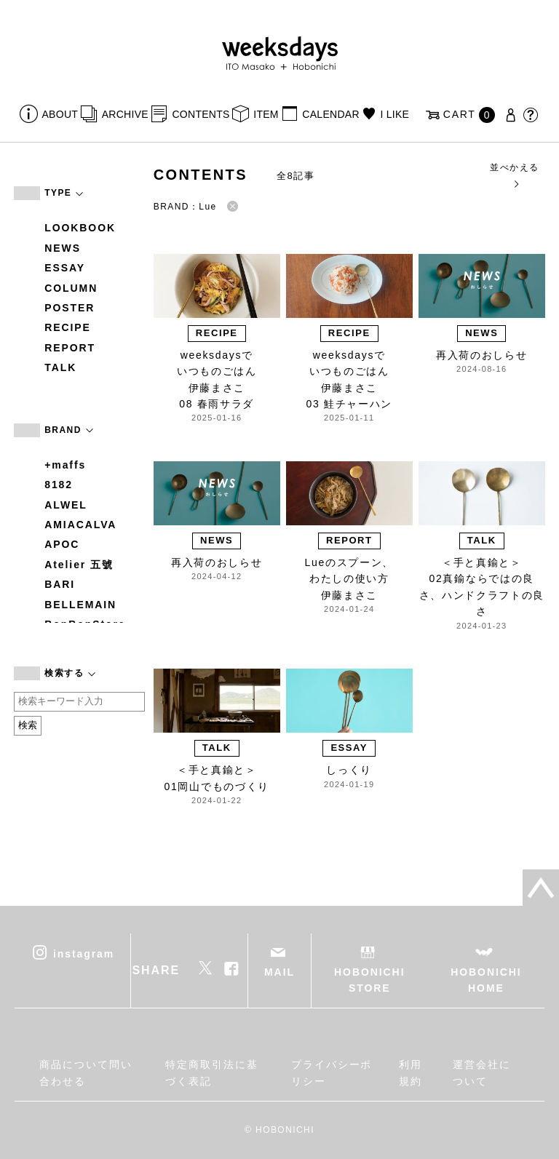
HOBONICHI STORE (369, 980)
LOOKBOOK (80, 228)
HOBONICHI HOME (486, 980)
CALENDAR (330, 114)
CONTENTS (200, 114)
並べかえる (514, 175)
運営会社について (482, 1072)
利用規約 (410, 1072)
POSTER (69, 308)
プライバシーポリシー (331, 1072)
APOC (61, 544)
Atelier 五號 (79, 564)
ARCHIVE (125, 114)
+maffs (65, 465)
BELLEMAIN (80, 604)
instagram (83, 953)
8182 (58, 484)
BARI (59, 584)
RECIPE (67, 327)
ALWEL (65, 505)
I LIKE (394, 114)
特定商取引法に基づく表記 (211, 1072)
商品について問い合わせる (85, 1072)
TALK (60, 367)
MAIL (279, 972)
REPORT (69, 348)
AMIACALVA (80, 524)
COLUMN (71, 288)
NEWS (62, 248)
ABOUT (60, 114)
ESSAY (64, 268)
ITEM (266, 114)
